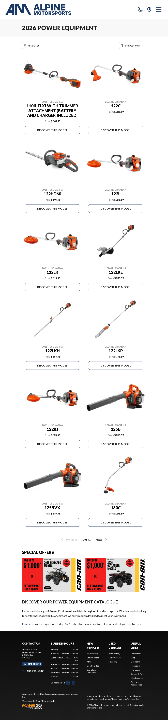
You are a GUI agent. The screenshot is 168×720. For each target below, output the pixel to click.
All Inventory (92, 653)
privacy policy (139, 705)
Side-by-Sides (93, 666)
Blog (133, 657)
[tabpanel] (64, 663)
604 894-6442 (32, 670)
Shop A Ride (41, 701)
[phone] (140, 9)
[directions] (149, 9)
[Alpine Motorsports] (38, 9)
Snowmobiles (93, 657)
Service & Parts (137, 674)
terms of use (96, 707)
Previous (68, 540)
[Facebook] (68, 683)
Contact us (28, 623)
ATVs (89, 661)
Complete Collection (91, 671)
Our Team (135, 661)
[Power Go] (51, 706)
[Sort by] (132, 45)
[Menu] (159, 9)
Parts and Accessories (136, 683)
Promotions (136, 670)
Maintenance (137, 678)
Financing (113, 661)
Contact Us (136, 653)
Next (102, 540)
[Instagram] (73, 683)
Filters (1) (31, 45)
